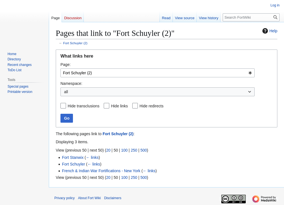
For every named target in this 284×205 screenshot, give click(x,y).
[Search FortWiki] (251, 17)
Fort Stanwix (72, 157)
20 (108, 150)
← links (92, 157)
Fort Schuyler (73, 164)
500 (143, 150)
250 (134, 150)
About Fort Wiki (89, 198)
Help (269, 31)
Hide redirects (151, 106)
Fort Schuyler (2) (75, 43)
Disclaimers (112, 198)
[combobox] (157, 72)
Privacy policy (64, 198)
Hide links (119, 106)
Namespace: (71, 83)
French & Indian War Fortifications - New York (101, 171)
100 (124, 150)
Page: (65, 64)
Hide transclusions (83, 106)
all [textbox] (66, 92)
